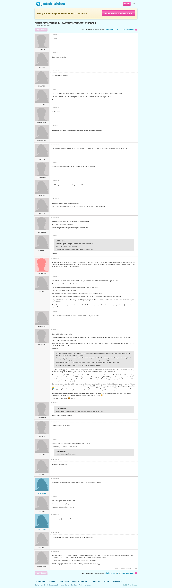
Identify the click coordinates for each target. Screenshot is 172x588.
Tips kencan (95, 581)
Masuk (126, 4)
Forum (37, 25)
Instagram (87, 585)
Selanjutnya (131, 30)
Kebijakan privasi (52, 585)
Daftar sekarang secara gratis (118, 13)
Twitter (81, 585)
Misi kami (52, 581)
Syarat (62, 585)
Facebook (74, 585)
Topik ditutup (41, 30)
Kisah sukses (64, 581)
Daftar (134, 3)
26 (124, 30)
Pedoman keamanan (79, 581)
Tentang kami (40, 581)
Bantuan (106, 581)
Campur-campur (45, 25)
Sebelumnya (109, 30)
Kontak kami (117, 581)
